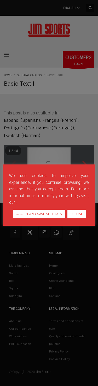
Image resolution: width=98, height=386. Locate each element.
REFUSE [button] (77, 214)
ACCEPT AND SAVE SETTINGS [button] (39, 214)
